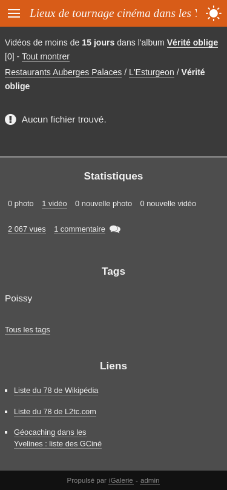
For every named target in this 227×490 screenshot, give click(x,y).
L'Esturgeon (151, 72)
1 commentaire (79, 228)
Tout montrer (46, 56)
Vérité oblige (193, 42)
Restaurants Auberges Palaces (63, 72)
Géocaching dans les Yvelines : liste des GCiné (58, 438)
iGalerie (121, 480)
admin (149, 480)
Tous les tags (27, 329)
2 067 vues (27, 228)
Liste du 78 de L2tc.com (55, 411)
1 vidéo (54, 203)
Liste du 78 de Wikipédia (56, 390)
